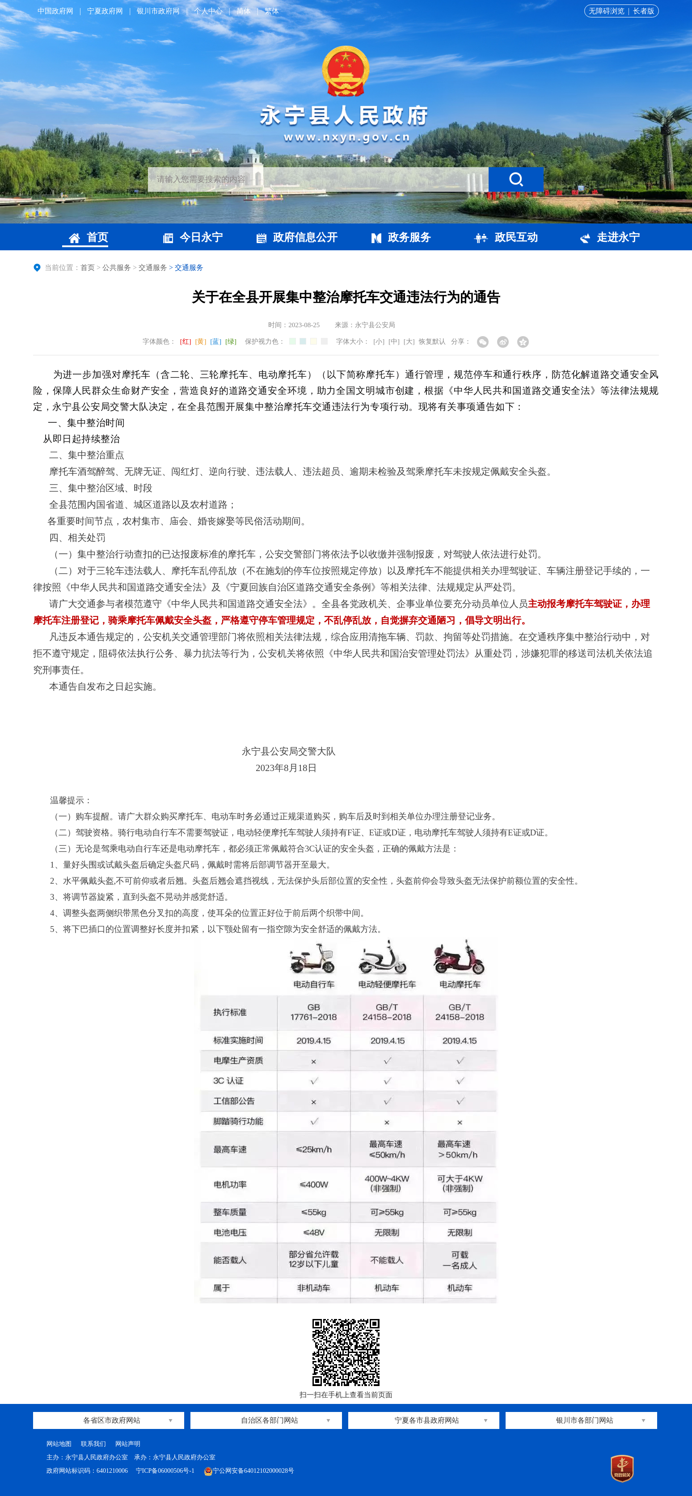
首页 (88, 237)
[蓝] (215, 341)
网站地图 (59, 1444)
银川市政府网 (158, 11)
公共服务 (116, 267)
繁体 (272, 11)
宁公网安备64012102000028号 (249, 1470)
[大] (409, 341)
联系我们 (93, 1444)
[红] (185, 341)
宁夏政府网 (105, 11)
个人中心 (208, 11)
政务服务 (401, 237)
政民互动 (506, 237)
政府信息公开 (297, 237)
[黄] (201, 341)
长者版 (643, 11)
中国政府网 (55, 11)
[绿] (230, 341)
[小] (378, 341)
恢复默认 (432, 341)
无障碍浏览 (606, 11)
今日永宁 (193, 237)
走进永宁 (610, 237)
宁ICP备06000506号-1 (166, 1470)
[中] (394, 341)
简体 (243, 11)
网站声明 (127, 1444)
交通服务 (153, 267)
